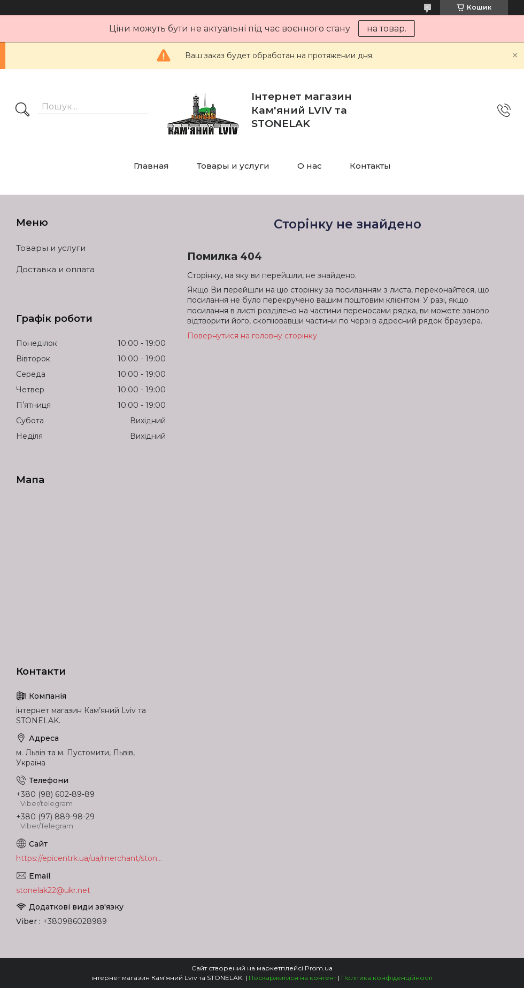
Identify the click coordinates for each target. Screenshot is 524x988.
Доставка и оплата (55, 269)
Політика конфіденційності (387, 978)
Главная (151, 166)
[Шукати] (22, 110)
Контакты (370, 166)
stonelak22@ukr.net (53, 890)
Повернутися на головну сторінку (252, 336)
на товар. (386, 28)
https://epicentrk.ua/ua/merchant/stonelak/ (91, 858)
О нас (309, 166)
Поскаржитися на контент (292, 978)
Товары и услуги (233, 166)
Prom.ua (319, 968)
